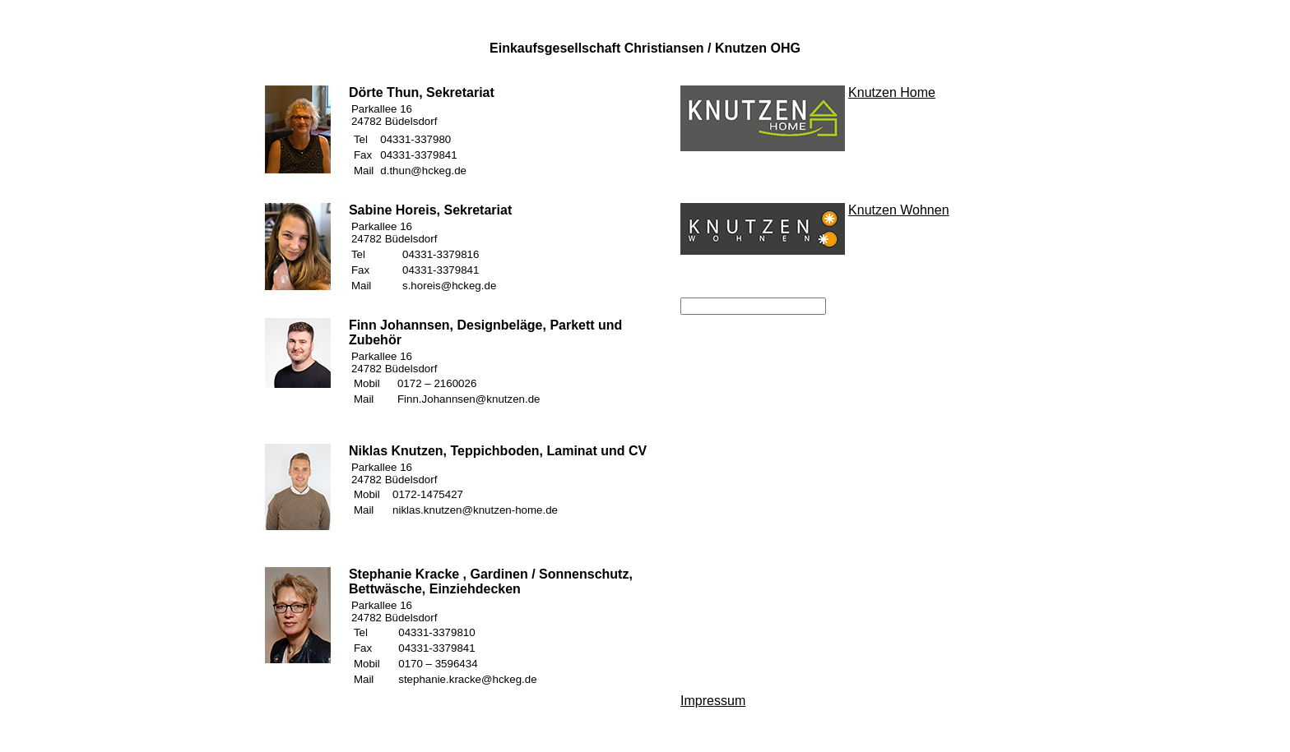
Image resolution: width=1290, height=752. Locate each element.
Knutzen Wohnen (898, 210)
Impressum (712, 701)
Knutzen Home (891, 92)
